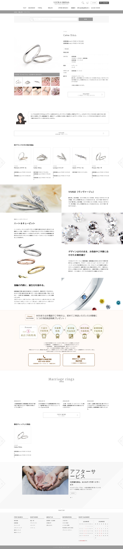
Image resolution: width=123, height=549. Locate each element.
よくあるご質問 (65, 525)
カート (87, 3)
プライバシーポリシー (67, 530)
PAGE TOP (61, 510)
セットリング (17, 525)
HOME (15, 12)
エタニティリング (18, 527)
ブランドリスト (33, 523)
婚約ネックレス (17, 530)
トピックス (32, 525)
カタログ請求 (65, 523)
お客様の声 (48, 523)
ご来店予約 (105, 3)
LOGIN (94, 3)
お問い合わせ (49, 525)
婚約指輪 (16, 520)
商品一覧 (20, 12)
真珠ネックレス (17, 532)
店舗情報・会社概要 (50, 520)
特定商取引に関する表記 (67, 527)
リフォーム (32, 527)
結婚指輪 (16, 523)
